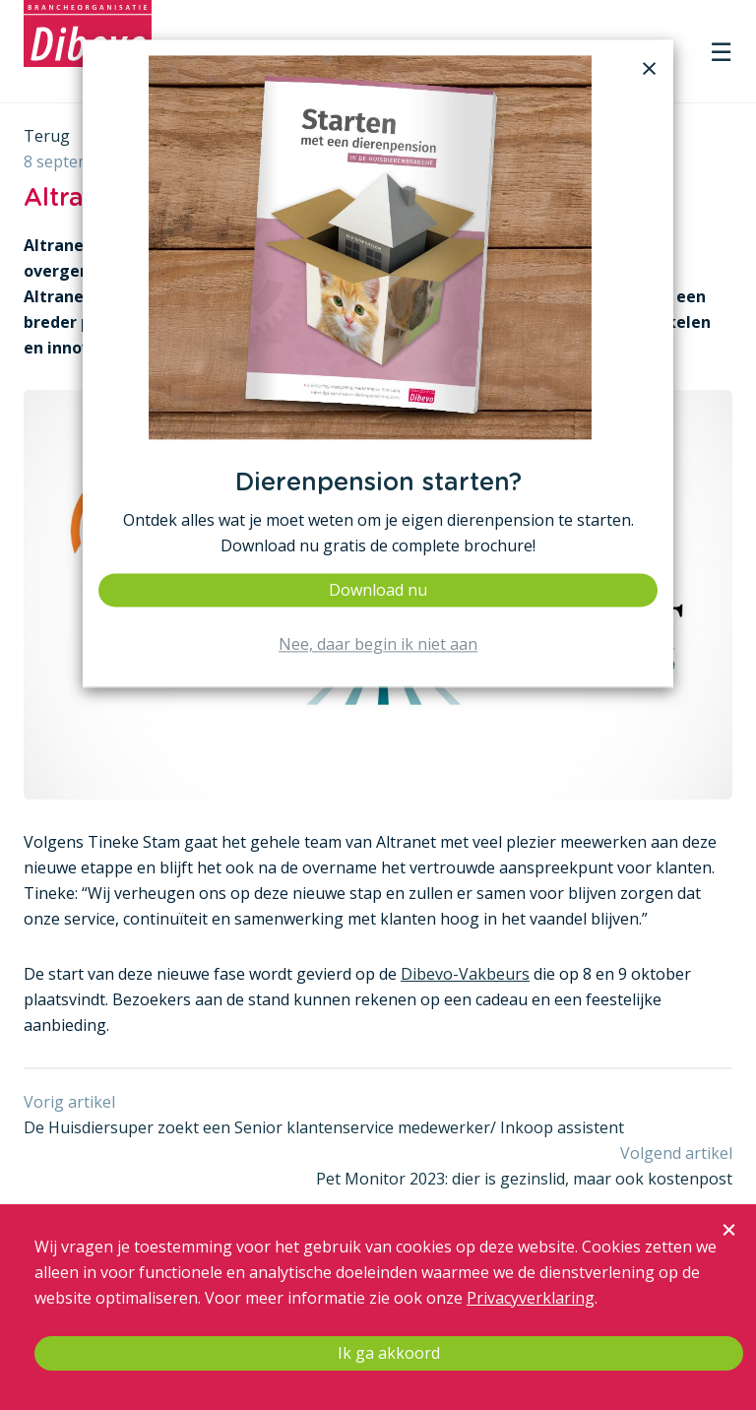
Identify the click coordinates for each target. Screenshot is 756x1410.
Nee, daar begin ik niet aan (378, 645)
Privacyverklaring (531, 1298)
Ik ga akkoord (389, 1353)
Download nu (378, 590)
